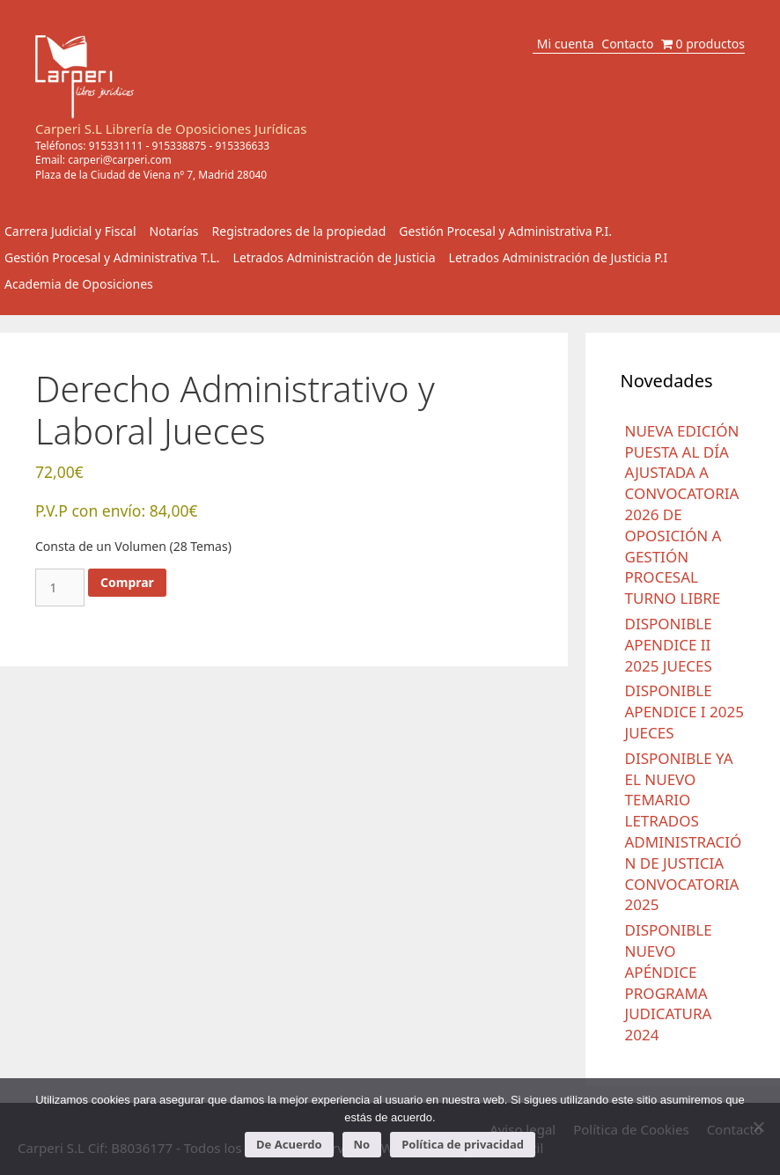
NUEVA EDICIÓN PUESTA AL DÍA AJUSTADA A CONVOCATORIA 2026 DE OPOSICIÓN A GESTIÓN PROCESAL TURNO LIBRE (682, 514)
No (362, 1144)
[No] (758, 1126)
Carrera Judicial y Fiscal (70, 231)
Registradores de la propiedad (299, 231)
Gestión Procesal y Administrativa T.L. (112, 257)
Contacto (627, 43)
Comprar (127, 582)
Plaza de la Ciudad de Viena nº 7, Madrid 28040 (151, 174)
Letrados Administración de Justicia (334, 257)
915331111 (116, 145)
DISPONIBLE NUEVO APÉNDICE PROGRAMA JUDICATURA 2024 (668, 982)
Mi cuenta (565, 43)
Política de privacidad (462, 1144)
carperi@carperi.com (120, 159)
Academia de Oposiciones (78, 283)
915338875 (179, 145)
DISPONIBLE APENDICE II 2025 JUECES (668, 644)
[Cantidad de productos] (60, 587)
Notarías (174, 231)
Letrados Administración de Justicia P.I (558, 257)
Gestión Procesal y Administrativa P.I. (505, 231)
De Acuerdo (288, 1144)
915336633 (242, 145)
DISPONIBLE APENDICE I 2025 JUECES (684, 711)
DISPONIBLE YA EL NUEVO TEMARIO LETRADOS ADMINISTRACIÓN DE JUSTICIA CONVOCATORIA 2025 (683, 831)
